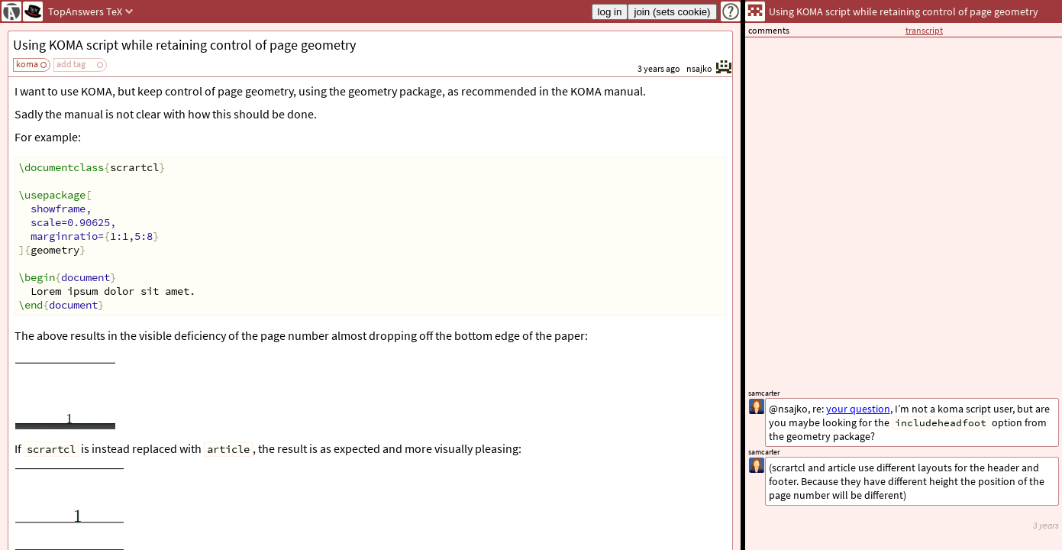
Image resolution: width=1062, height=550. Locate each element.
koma (27, 64)
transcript (924, 30)
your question (858, 409)
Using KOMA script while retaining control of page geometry (184, 44)
